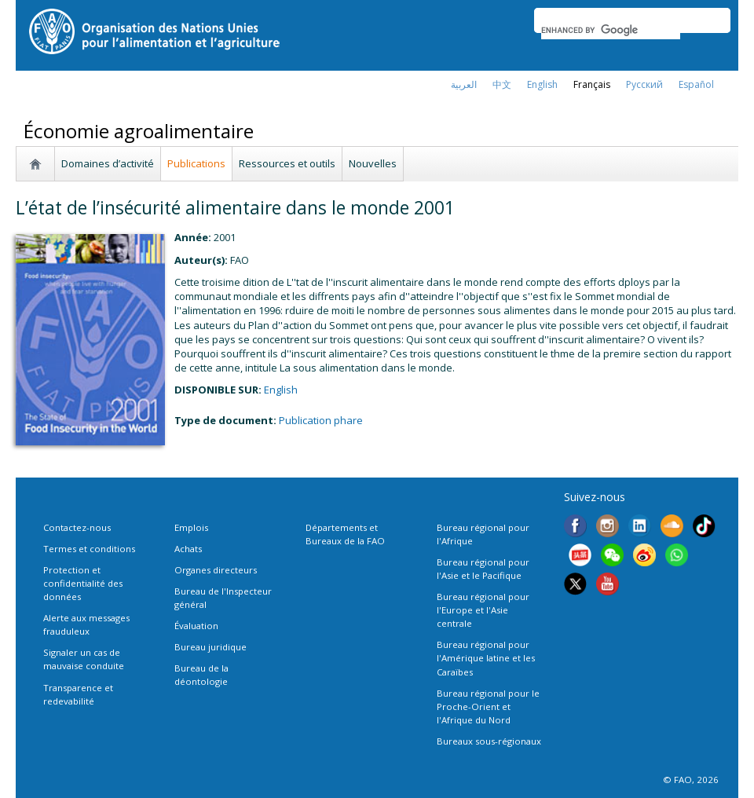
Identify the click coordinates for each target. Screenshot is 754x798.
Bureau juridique (210, 647)
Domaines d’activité (107, 163)
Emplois (191, 527)
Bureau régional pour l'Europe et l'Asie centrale (483, 610)
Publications (196, 163)
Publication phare (321, 420)
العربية (464, 84)
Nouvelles (373, 163)
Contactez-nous (77, 527)
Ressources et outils (287, 163)
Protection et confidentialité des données (83, 583)
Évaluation (196, 625)
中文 (501, 84)
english (542, 84)
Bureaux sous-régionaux (489, 741)
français (591, 84)
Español (696, 84)
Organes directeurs (215, 570)
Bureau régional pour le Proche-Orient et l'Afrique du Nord (488, 706)
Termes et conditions (89, 549)
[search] (610, 29)
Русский (644, 84)
